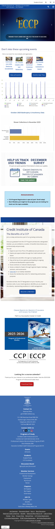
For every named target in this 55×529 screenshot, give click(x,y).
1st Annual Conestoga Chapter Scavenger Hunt (29, 69)
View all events (15, 75)
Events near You (39, 75)
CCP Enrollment (27, 460)
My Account (27, 480)
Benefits (27, 502)
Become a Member (27, 292)
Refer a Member (27, 504)
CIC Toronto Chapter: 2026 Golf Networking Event (19, 67)
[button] (4, 25)
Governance (27, 493)
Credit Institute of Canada (33, 520)
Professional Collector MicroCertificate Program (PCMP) (27, 441)
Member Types (27, 499)
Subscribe (13, 272)
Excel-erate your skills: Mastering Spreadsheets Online (9, 66)
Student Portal (27, 458)
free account (32, 466)
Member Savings (27, 476)
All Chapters (27, 489)
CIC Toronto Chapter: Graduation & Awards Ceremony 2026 (40, 67)
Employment (27, 478)
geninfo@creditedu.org (27, 414)
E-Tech (52, 524)
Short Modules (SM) (27, 443)
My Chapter (27, 491)
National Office (27, 411)
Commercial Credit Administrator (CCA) (27, 439)
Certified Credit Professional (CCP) (27, 437)
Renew (27, 483)
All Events (27, 452)
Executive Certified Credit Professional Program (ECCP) (27, 446)
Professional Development (27, 473)
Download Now (26, 384)
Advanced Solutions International (45, 522)
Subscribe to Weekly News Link (27, 506)
